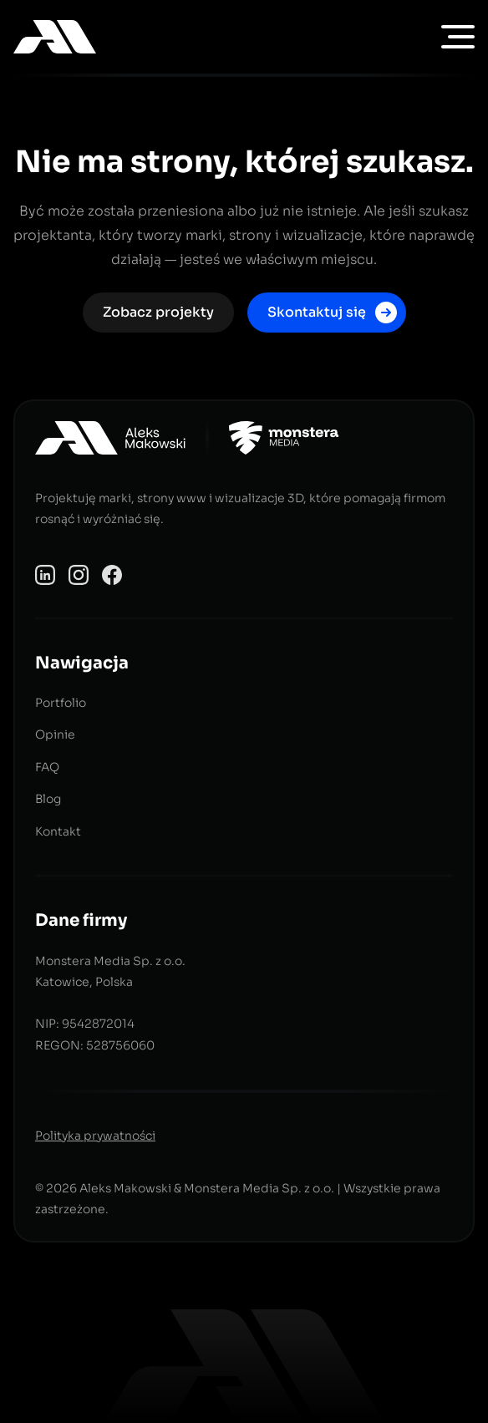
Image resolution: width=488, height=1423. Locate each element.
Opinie (55, 734)
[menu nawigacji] (458, 36)
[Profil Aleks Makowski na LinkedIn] (45, 573)
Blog (48, 798)
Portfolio (60, 702)
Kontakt (58, 831)
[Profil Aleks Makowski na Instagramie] (79, 573)
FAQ (47, 767)
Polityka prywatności (95, 1135)
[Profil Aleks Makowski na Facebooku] (112, 573)
